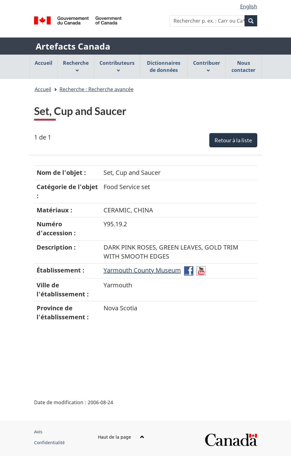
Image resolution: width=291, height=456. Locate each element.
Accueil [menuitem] (43, 63)
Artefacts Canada (73, 46)
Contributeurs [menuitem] (116, 66)
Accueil (43, 89)
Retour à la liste (233, 140)
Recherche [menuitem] (76, 66)
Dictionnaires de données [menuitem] (163, 66)
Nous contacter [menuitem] (243, 66)
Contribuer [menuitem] (206, 66)
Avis (38, 432)
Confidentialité (49, 442)
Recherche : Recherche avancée (97, 89)
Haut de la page (121, 437)
